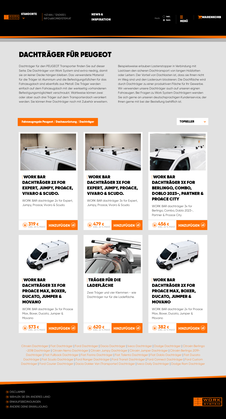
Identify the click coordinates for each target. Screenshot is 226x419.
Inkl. (160, 6)
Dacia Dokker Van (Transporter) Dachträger (105, 364)
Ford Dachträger (86, 346)
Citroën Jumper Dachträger (149, 350)
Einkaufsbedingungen (25, 401)
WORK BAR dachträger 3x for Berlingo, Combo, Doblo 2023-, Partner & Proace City (178, 188)
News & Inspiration (118, 6)
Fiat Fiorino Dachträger (97, 355)
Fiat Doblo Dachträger (166, 355)
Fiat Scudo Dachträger (57, 359)
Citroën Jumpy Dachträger (108, 350)
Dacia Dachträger (113, 346)
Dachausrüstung (66, 122)
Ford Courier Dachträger (56, 364)
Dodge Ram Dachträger (188, 364)
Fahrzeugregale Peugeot (38, 122)
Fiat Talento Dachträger (131, 355)
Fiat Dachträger (61, 346)
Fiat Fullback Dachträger (61, 355)
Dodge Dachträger (167, 346)
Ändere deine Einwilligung (28, 406)
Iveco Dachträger (140, 346)
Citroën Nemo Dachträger (70, 350)
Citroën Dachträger (34, 346)
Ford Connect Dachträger (165, 359)
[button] (192, 121)
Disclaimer (17, 391)
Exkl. (160, 9)
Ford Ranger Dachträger (93, 359)
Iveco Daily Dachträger (153, 364)
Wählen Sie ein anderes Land (30, 396)
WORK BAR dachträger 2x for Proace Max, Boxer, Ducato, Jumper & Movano (174, 291)
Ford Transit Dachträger (128, 359)
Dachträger (86, 122)
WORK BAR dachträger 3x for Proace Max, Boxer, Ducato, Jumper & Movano (44, 291)
